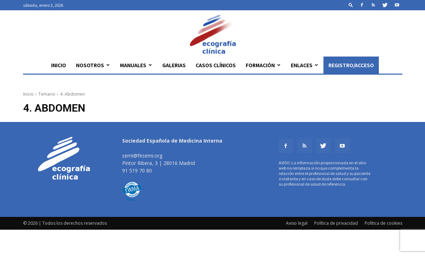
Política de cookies (383, 223)
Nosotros (93, 65)
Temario (46, 94)
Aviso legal (296, 223)
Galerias (174, 65)
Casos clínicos (216, 65)
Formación (263, 65)
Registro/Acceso (351, 65)
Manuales (136, 65)
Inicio (58, 65)
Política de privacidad (336, 223)
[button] (350, 4)
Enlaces (304, 65)
